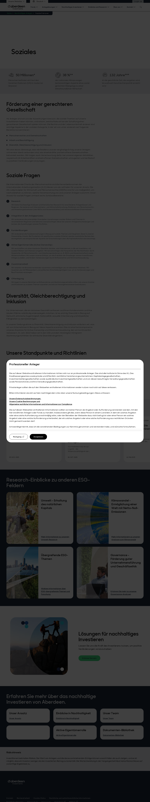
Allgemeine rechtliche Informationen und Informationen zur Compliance (40, 404)
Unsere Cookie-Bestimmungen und (24, 401)
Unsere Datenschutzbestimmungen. (25, 398)
